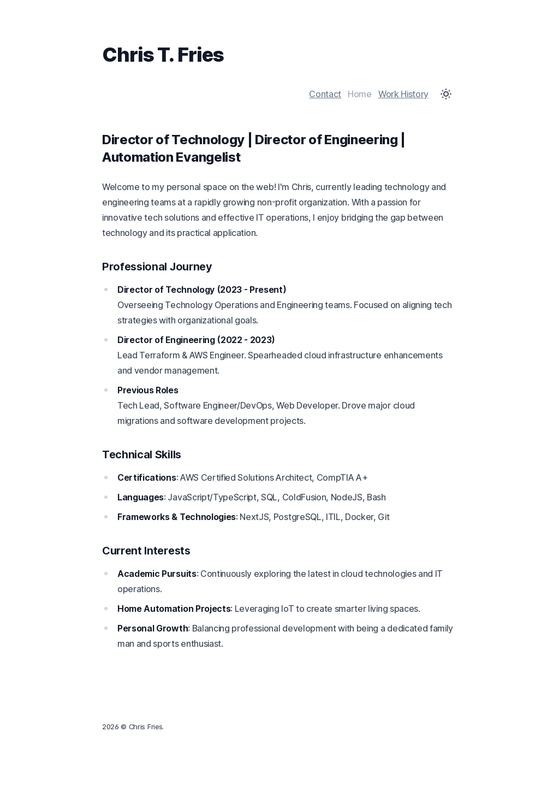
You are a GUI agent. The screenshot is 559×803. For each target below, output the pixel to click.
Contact (325, 93)
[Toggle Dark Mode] (446, 94)
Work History (403, 93)
